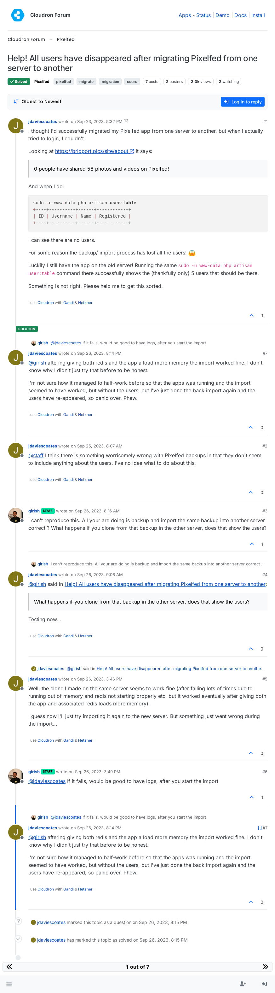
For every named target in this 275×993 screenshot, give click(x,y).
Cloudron (45, 302)
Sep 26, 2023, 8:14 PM (99, 353)
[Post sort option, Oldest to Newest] (37, 102)
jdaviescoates (42, 121)
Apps (185, 15)
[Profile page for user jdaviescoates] (15, 125)
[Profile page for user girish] (15, 515)
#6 (264, 771)
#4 (264, 574)
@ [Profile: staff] (35, 455)
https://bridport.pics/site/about (94, 151)
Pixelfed (41, 81)
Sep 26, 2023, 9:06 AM (100, 574)
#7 (265, 353)
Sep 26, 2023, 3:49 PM (97, 771)
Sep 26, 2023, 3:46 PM (100, 678)
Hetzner (85, 302)
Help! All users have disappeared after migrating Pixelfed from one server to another (165, 584)
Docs (240, 15)
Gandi (68, 302)
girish (42, 342)
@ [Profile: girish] (37, 362)
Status (203, 15)
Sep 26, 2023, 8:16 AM (97, 510)
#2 (264, 445)
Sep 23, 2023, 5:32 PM (100, 121)
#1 (265, 121)
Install (258, 15)
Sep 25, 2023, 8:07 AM (100, 445)
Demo (222, 15)
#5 (264, 678)
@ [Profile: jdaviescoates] (66, 342)
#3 (264, 510)
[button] (9, 984)
